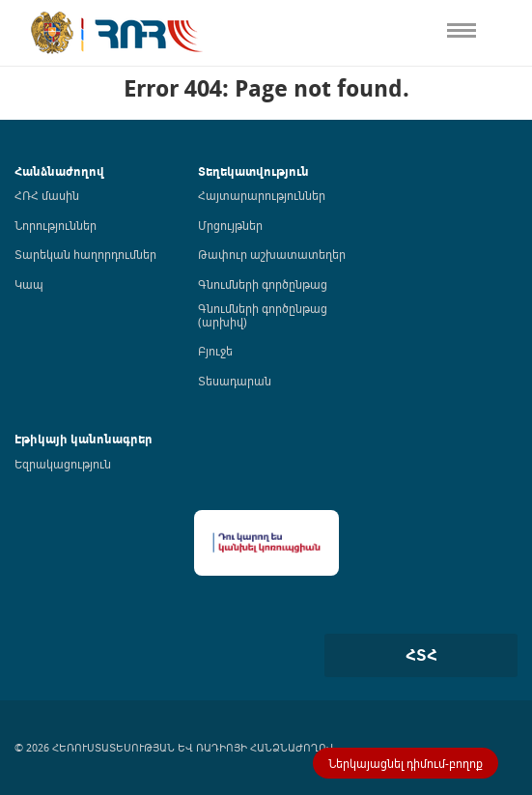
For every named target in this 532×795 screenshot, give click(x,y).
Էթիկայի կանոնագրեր (83, 439)
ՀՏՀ (421, 655)
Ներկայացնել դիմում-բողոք (405, 763)
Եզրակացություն (62, 463)
